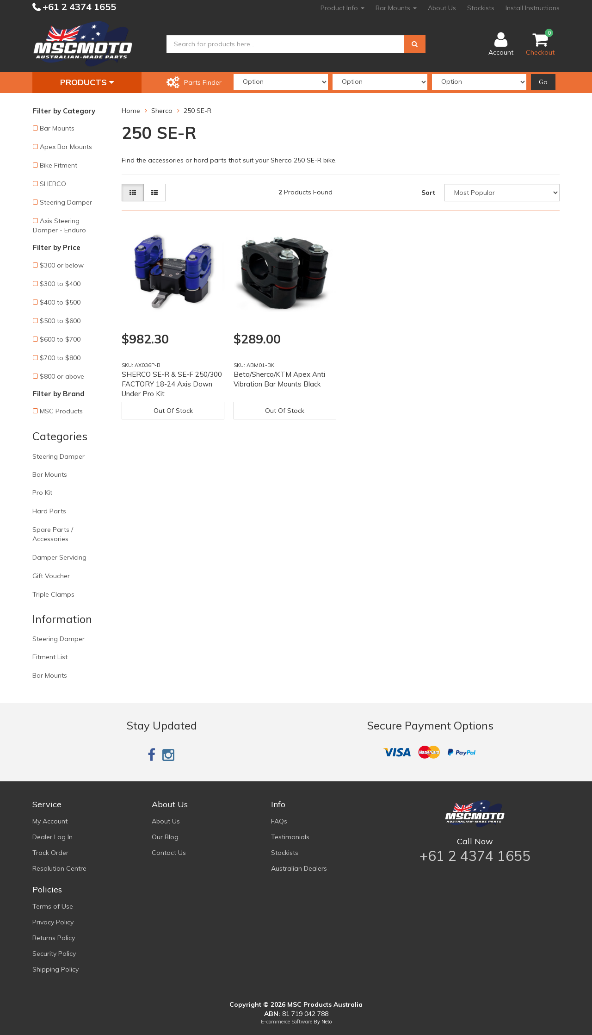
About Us (442, 8)
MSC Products (61, 411)
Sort (428, 192)
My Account (50, 821)
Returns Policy (53, 938)
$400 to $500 (60, 302)
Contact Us (169, 852)
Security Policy (54, 953)
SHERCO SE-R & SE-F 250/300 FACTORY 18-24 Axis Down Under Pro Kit (172, 384)
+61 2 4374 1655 (78, 6)
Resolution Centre (59, 868)
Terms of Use (52, 906)
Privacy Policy (53, 922)
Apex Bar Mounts (66, 147)
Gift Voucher (51, 576)
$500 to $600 (60, 321)
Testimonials (290, 837)
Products (87, 82)
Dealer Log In (52, 837)
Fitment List (50, 657)
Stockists (480, 8)
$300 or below (62, 265)
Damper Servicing (59, 557)
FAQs (279, 821)
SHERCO (53, 184)
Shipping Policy (55, 969)
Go (543, 82)
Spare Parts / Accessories (52, 534)
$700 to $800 (60, 358)
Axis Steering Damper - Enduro (59, 225)
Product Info (342, 8)
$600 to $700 (60, 339)
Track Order (50, 852)
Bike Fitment (58, 165)
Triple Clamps (53, 594)
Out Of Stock (173, 410)
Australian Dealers (299, 868)
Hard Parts (49, 511)
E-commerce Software (286, 1021)
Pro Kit (42, 492)
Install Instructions (533, 8)
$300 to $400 (60, 284)
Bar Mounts (396, 8)
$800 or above (62, 376)
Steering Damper (66, 202)
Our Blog (165, 837)
